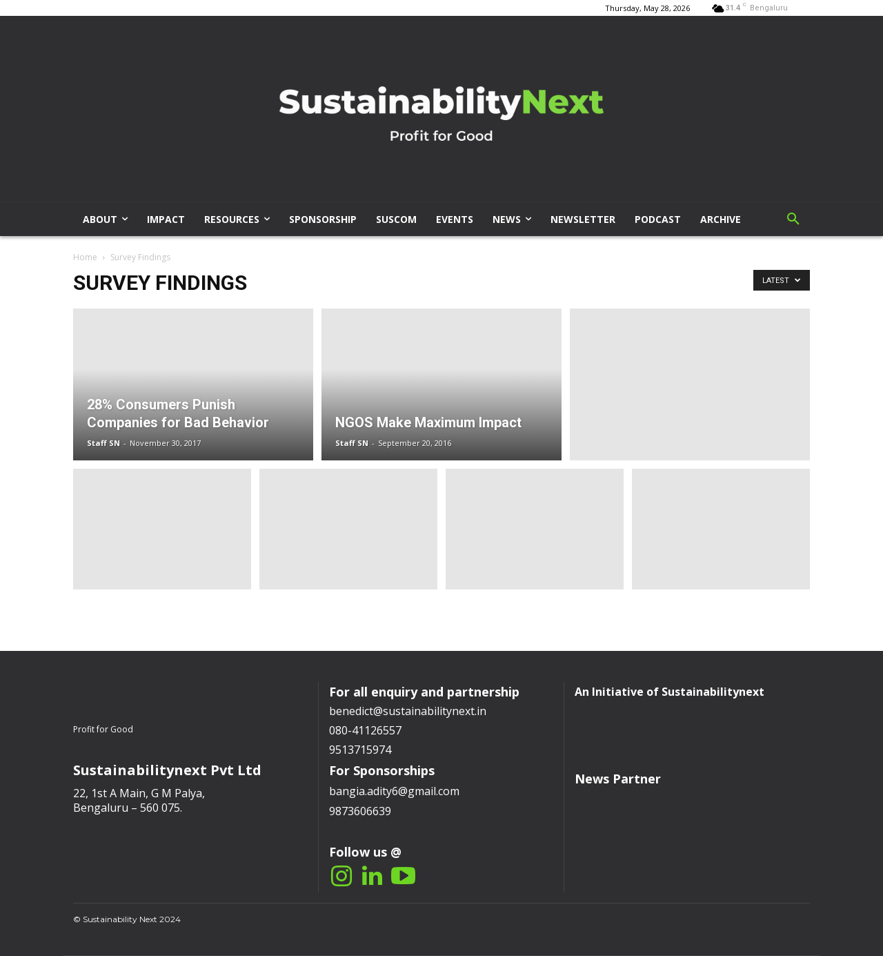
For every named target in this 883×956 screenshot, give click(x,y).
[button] (793, 219)
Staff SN (103, 443)
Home (85, 257)
